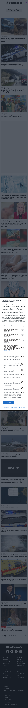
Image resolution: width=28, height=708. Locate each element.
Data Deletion (6, 407)
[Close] (25, 300)
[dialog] (14, 354)
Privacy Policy (22, 407)
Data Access (14, 407)
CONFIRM (8, 402)
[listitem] (14, 326)
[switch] (22, 330)
